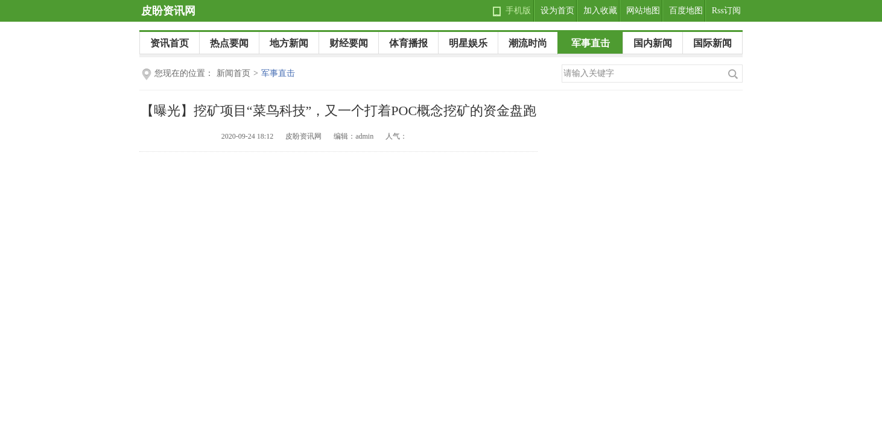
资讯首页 (169, 43)
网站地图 (643, 10)
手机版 (518, 10)
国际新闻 (712, 43)
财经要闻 (348, 43)
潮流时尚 (528, 43)
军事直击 (590, 43)
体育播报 (408, 43)
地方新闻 (289, 43)
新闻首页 (233, 73)
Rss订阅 (726, 10)
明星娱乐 (468, 43)
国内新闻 (652, 43)
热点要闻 (229, 43)
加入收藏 (600, 10)
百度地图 (686, 10)
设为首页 (557, 10)
